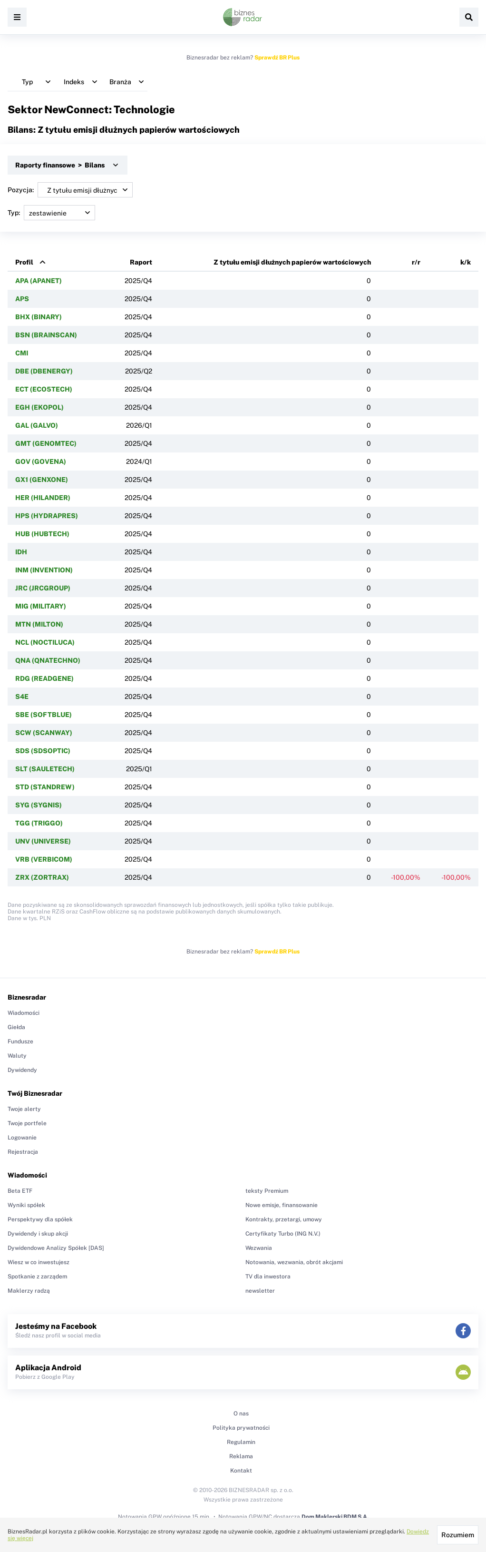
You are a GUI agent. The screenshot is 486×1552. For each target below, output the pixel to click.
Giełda (16, 1027)
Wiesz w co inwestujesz (38, 1262)
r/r (416, 262)
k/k (465, 262)
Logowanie (22, 1137)
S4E (22, 696)
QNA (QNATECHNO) (47, 660)
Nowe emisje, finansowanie (281, 1205)
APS (22, 299)
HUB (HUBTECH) (42, 534)
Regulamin (241, 1442)
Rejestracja (23, 1152)
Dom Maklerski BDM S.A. (335, 1516)
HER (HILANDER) (42, 497)
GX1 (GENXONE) (41, 479)
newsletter (260, 1290)
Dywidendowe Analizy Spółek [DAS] (56, 1248)
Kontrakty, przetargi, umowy (283, 1219)
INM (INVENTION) (44, 570)
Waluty (17, 1055)
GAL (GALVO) (36, 425)
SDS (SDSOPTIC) (42, 751)
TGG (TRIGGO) (39, 823)
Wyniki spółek (26, 1205)
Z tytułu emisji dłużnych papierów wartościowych (292, 262)
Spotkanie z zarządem (37, 1276)
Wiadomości (23, 1013)
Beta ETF (20, 1191)
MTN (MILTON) (39, 624)
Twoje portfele (27, 1123)
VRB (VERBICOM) (43, 859)
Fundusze (20, 1041)
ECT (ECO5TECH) (43, 389)
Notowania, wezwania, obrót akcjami (294, 1262)
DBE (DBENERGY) (44, 371)
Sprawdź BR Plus (277, 57)
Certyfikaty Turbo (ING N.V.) (283, 1233)
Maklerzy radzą (29, 1290)
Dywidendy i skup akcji (38, 1233)
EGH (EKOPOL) (39, 407)
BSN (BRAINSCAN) (46, 335)
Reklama (241, 1456)
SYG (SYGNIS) (38, 805)
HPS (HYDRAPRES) (46, 516)
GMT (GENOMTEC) (46, 443)
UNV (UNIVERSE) (43, 841)
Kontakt (241, 1470)
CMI (21, 353)
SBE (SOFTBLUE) (43, 714)
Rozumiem (457, 1535)
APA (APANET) (38, 281)
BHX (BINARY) (38, 317)
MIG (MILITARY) (40, 606)
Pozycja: (70, 189)
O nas (241, 1413)
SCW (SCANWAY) (43, 733)
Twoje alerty (24, 1109)
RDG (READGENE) (44, 678)
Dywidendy (22, 1070)
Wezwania (258, 1248)
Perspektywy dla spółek (40, 1219)
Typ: (51, 212)
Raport (141, 262)
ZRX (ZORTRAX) (42, 877)
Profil (24, 262)
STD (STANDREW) (45, 787)
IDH (21, 552)
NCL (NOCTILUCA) (45, 642)
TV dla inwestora (268, 1276)
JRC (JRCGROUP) (42, 588)
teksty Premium (266, 1191)
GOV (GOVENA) (40, 461)
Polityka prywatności (241, 1427)
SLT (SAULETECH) (45, 769)
